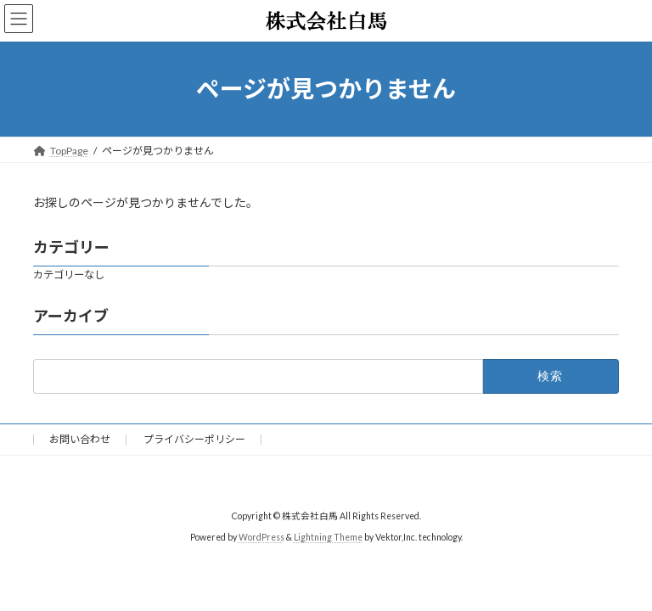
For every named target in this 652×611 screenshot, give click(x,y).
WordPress (261, 536)
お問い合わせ (79, 439)
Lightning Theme (328, 536)
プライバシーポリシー (194, 439)
